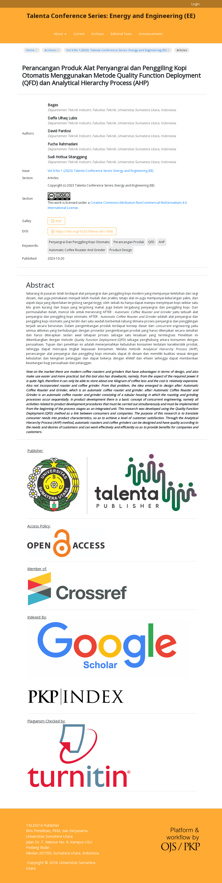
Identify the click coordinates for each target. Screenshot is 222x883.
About (59, 34)
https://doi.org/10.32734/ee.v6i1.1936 (84, 231)
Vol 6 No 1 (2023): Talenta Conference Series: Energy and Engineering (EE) (116, 50)
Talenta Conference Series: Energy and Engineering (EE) (111, 15)
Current (78, 34)
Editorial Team (121, 34)
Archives (97, 34)
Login (195, 4)
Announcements (151, 34)
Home (30, 50)
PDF (58, 221)
